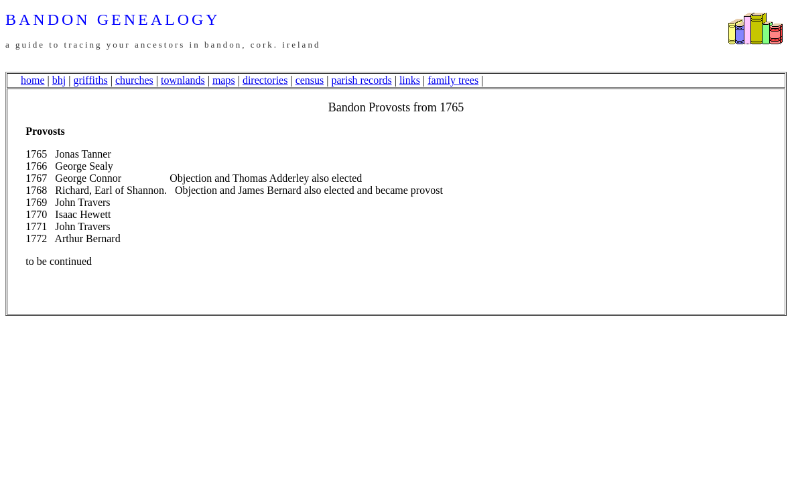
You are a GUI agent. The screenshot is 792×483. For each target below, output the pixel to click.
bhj (59, 80)
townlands (183, 80)
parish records (362, 80)
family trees (452, 80)
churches (134, 80)
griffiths (90, 80)
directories (265, 80)
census (309, 80)
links (409, 80)
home (33, 80)
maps (223, 80)
